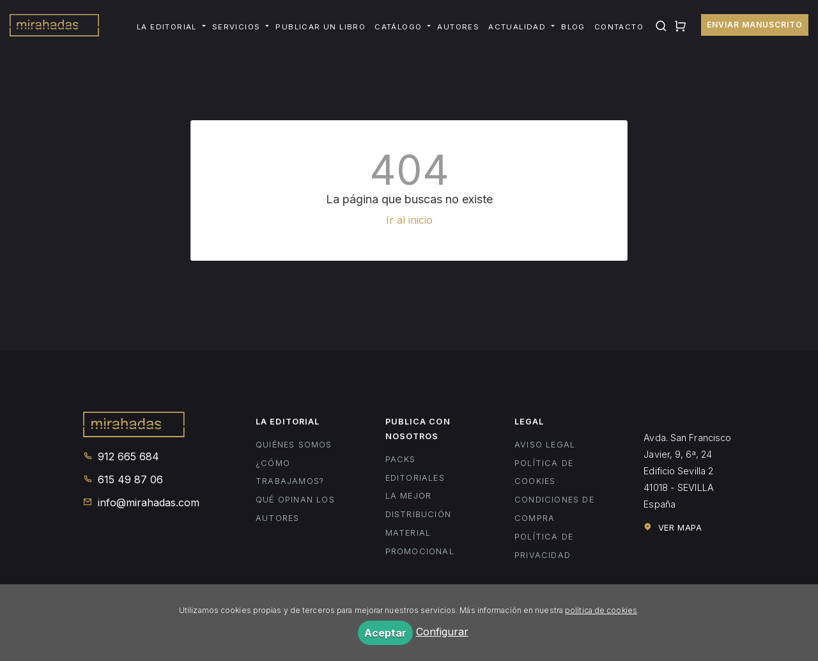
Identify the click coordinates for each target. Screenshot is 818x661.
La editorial (167, 26)
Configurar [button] (442, 631)
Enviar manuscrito (755, 24)
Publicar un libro (320, 26)
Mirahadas (54, 27)
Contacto (619, 26)
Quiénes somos (294, 444)
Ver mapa (673, 527)
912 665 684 (121, 456)
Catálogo (398, 26)
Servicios (236, 26)
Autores (458, 26)
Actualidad (517, 26)
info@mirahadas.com (141, 502)
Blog (573, 26)
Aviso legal (544, 444)
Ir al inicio (409, 220)
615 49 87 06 (123, 479)
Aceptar (385, 632)
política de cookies (601, 610)
